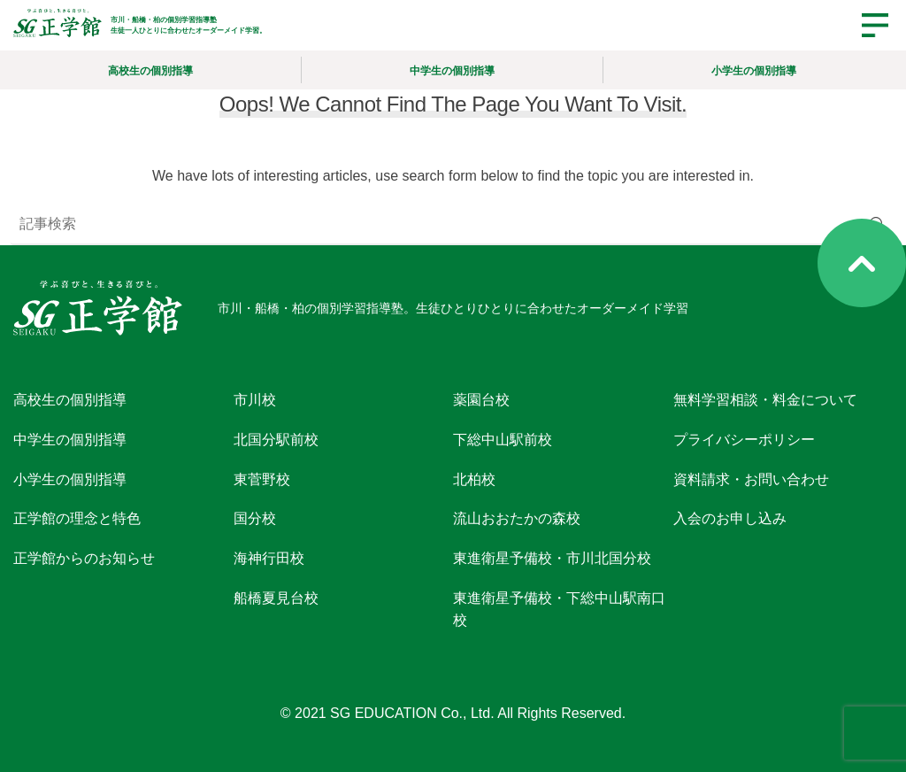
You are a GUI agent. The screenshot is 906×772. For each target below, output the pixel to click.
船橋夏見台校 (276, 598)
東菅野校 (262, 478)
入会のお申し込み (730, 518)
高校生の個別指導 (150, 71)
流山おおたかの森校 (516, 518)
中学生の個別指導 (452, 71)
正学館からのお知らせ (84, 558)
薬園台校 (481, 399)
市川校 (255, 399)
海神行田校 (269, 558)
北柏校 (474, 478)
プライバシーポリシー (744, 439)
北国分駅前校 (276, 439)
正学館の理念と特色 (77, 518)
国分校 (255, 518)
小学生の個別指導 (753, 71)
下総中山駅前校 (502, 439)
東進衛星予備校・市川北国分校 (552, 558)
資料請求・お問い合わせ (751, 478)
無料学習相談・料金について (765, 399)
